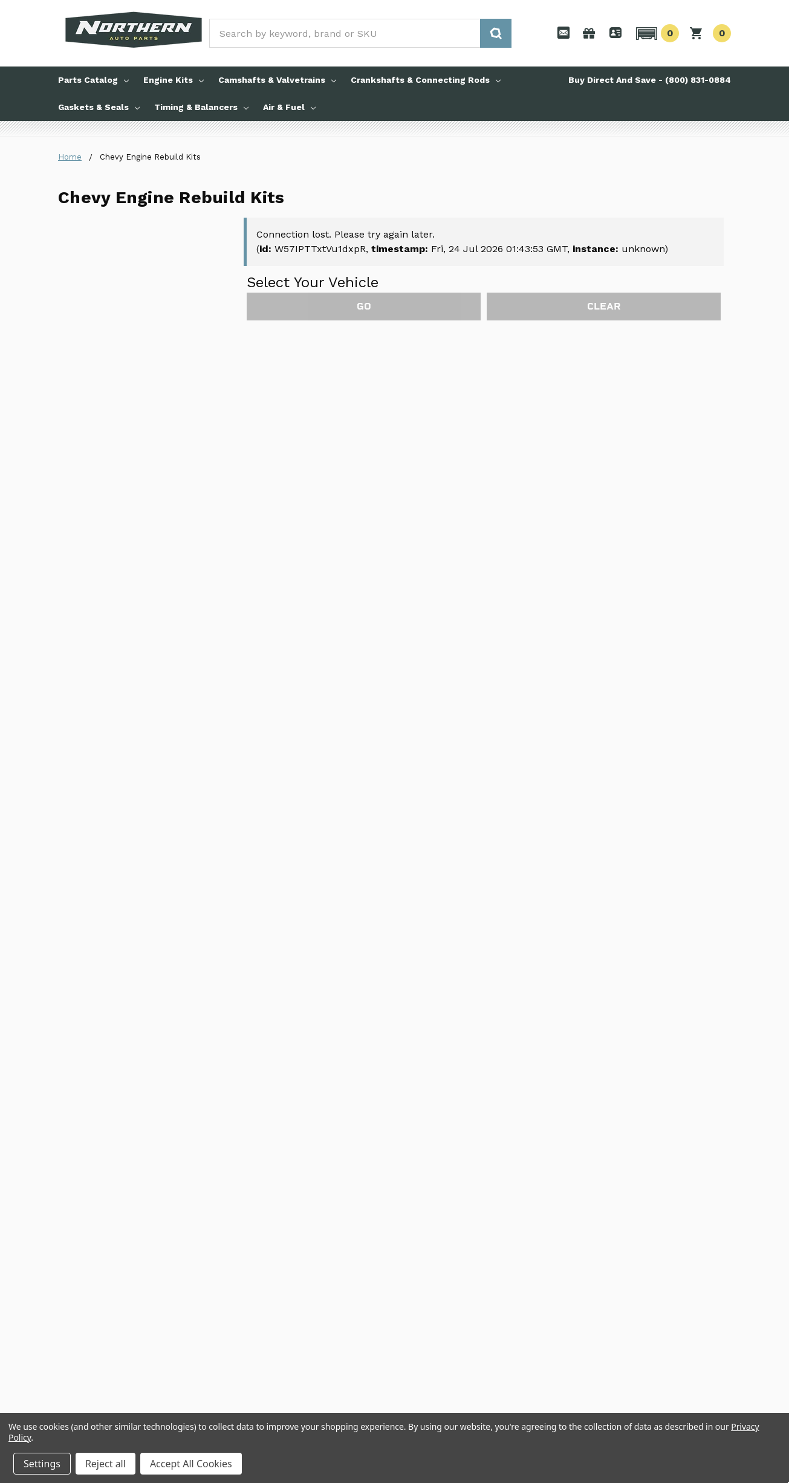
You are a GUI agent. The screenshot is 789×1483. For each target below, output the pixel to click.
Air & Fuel (289, 107)
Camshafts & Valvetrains (277, 80)
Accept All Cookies (191, 1463)
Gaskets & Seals (99, 107)
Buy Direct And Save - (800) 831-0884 (649, 80)
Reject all (105, 1463)
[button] (655, 33)
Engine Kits (173, 80)
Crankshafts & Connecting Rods (426, 80)
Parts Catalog (93, 80)
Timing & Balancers (201, 107)
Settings (42, 1463)
